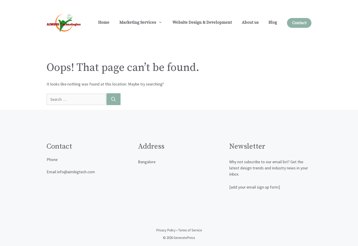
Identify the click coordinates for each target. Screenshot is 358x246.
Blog (272, 22)
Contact (299, 23)
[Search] (113, 99)
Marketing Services (143, 22)
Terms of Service (190, 230)
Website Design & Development (202, 22)
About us (250, 22)
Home (103, 22)
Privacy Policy (166, 230)
